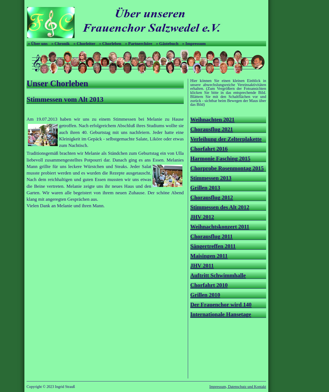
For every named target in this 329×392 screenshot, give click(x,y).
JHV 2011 (202, 265)
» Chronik (61, 43)
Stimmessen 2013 (210, 178)
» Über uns (38, 43)
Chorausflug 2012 (211, 197)
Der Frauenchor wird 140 (220, 304)
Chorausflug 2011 (211, 236)
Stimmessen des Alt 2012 (219, 207)
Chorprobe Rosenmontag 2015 (227, 168)
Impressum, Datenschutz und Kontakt (237, 387)
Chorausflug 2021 (211, 129)
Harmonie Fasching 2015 (220, 158)
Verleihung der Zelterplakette (226, 139)
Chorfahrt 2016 (209, 149)
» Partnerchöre (139, 43)
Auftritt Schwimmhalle (218, 275)
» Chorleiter (84, 43)
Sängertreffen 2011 (213, 246)
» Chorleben (110, 43)
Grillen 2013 (205, 188)
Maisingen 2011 (209, 256)
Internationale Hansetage (220, 314)
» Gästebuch (168, 43)
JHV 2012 (202, 217)
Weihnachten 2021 (212, 119)
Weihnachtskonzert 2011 (219, 226)
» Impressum (194, 43)
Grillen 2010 (205, 295)
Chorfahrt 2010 (209, 285)
